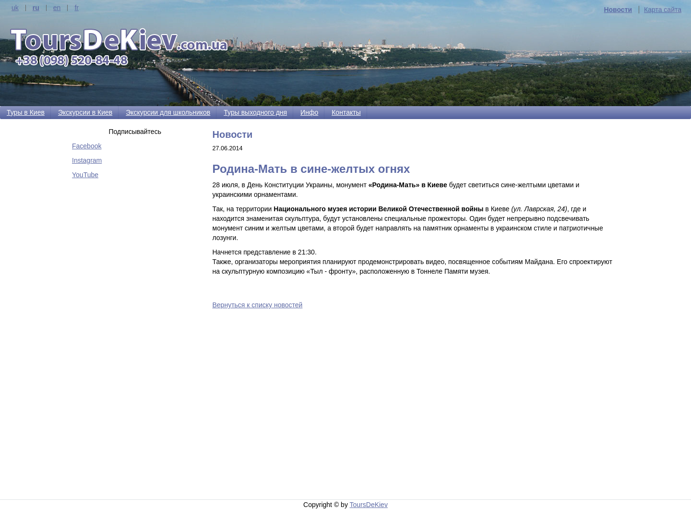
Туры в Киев (26, 112)
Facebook (86, 146)
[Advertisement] (416, 399)
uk (15, 8)
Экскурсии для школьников (168, 112)
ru (36, 8)
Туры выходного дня (255, 112)
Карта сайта (662, 9)
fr (76, 8)
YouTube (85, 175)
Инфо (309, 112)
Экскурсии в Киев (85, 112)
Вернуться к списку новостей (258, 305)
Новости (618, 9)
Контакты (346, 112)
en (57, 8)
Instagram (87, 160)
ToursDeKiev (369, 504)
